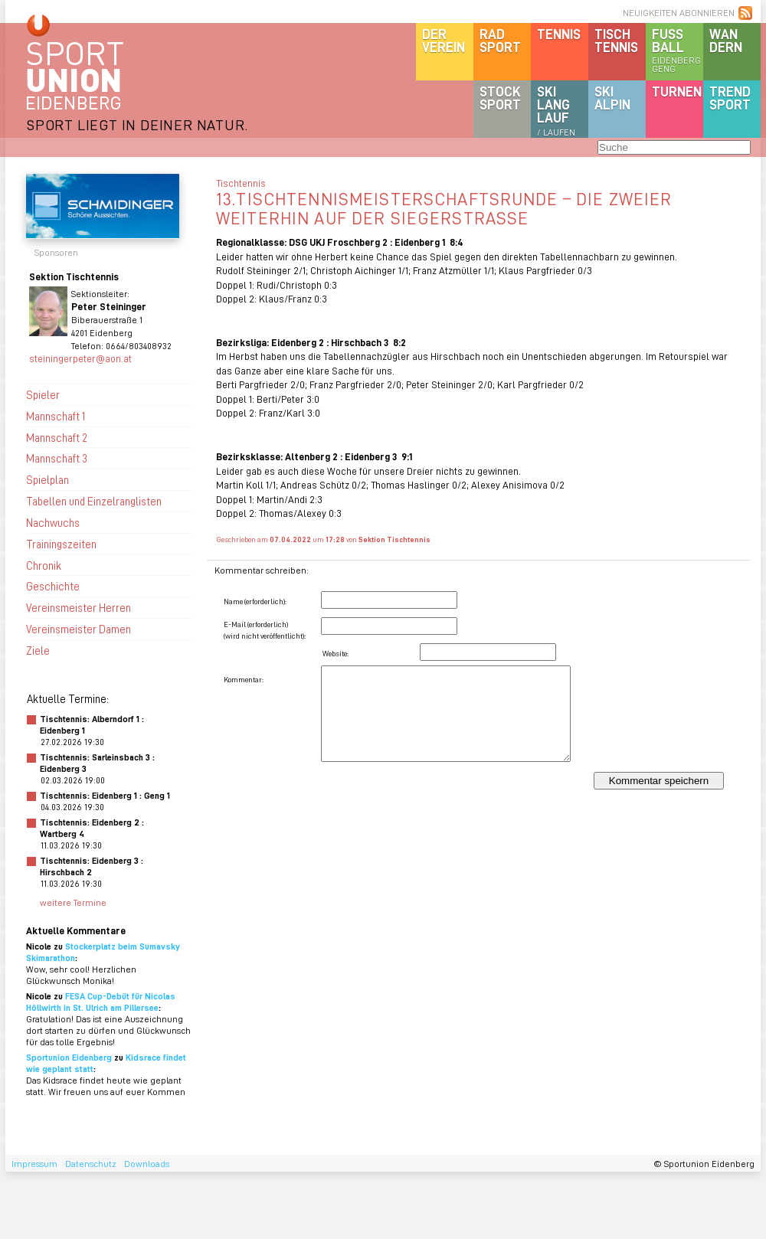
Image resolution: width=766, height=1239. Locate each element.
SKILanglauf (556, 110)
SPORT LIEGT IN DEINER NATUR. (137, 124)
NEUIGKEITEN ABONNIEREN (679, 12)
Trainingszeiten (61, 544)
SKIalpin (612, 98)
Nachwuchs (53, 522)
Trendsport (730, 98)
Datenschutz (90, 1163)
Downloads (146, 1163)
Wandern (725, 40)
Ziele (38, 650)
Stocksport (500, 98)
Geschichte (53, 586)
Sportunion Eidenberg (69, 1057)
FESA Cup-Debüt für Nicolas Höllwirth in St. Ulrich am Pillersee (100, 1001)
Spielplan (47, 479)
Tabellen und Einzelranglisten (94, 501)
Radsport (500, 40)
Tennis (559, 33)
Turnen (677, 91)
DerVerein (443, 40)
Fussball (677, 49)
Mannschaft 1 (55, 416)
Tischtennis (616, 40)
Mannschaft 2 (56, 437)
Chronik (43, 565)
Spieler (43, 394)
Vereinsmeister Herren (78, 607)
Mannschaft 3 (56, 458)
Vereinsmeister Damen (78, 629)
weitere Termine (73, 902)
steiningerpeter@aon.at (80, 358)
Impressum (34, 1163)
